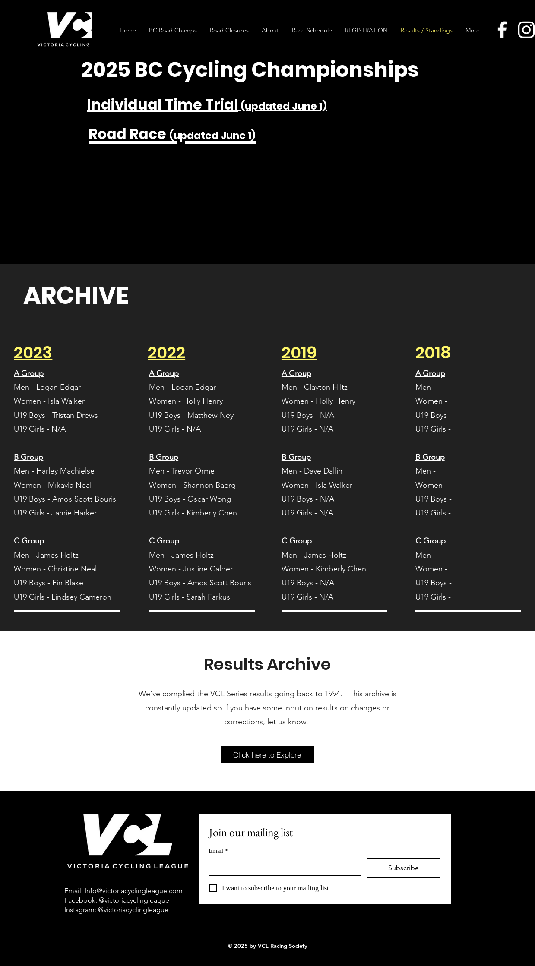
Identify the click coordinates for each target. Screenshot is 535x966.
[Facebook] (502, 30)
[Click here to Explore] (267, 754)
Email (218, 851)
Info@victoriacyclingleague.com (134, 891)
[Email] (282, 866)
